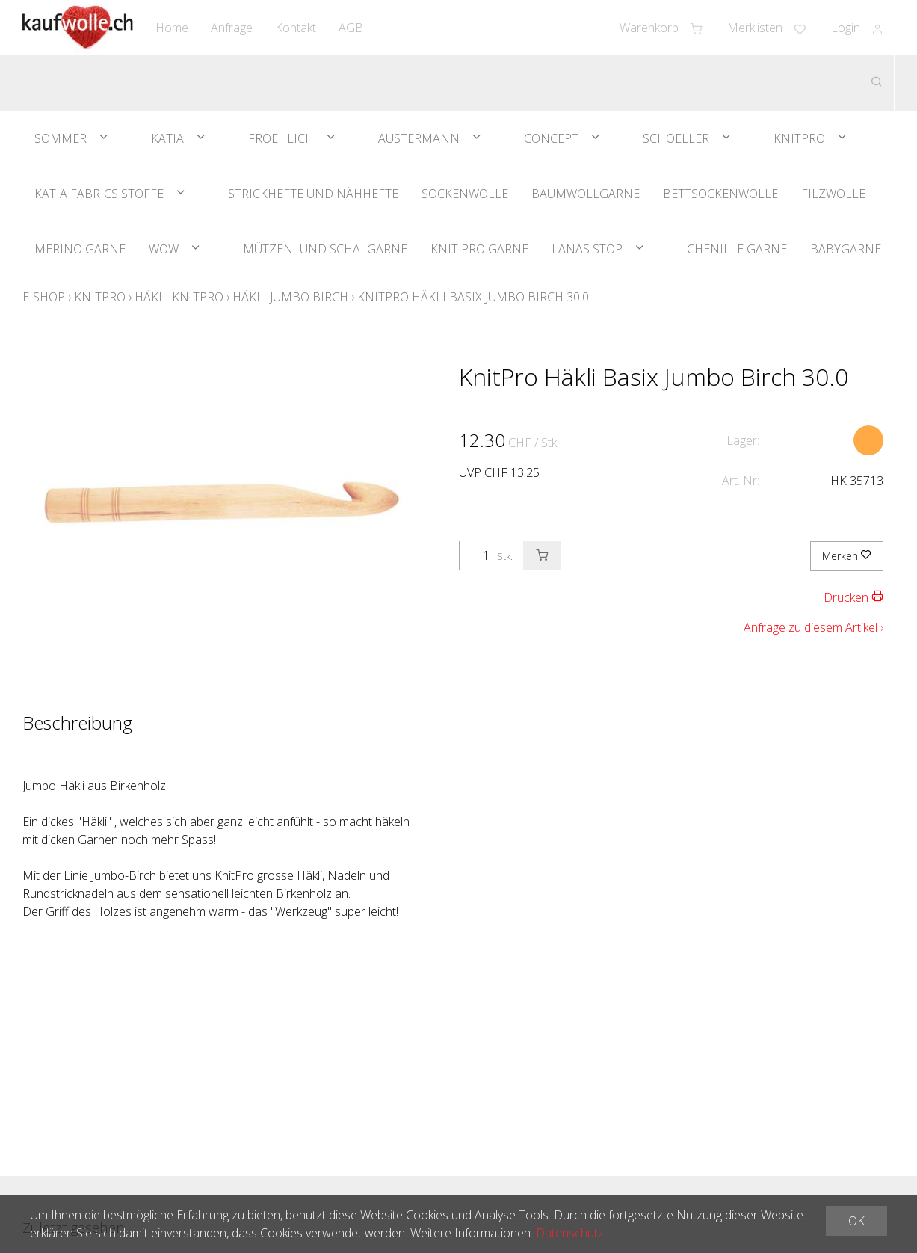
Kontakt (295, 27)
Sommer (60, 138)
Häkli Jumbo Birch (290, 297)
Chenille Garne (737, 249)
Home (171, 27)
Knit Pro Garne (479, 249)
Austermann (419, 138)
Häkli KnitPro (179, 297)
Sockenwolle (465, 193)
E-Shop (43, 297)
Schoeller (676, 138)
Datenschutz (570, 1233)
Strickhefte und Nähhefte (313, 193)
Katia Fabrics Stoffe (99, 193)
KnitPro (799, 138)
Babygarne (845, 249)
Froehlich (281, 138)
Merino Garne (80, 249)
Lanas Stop (587, 249)
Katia (167, 138)
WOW (164, 249)
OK (856, 1221)
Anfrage (232, 27)
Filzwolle (833, 193)
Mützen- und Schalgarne (325, 249)
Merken (846, 556)
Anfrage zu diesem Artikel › (813, 627)
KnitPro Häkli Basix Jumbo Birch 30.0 (473, 297)
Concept (551, 138)
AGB (351, 27)
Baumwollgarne (585, 193)
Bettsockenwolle (720, 193)
